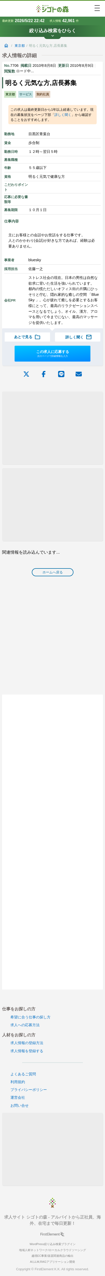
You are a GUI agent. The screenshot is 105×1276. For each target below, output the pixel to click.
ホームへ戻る (52, 572)
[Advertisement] (52, 427)
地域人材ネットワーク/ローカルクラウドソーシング (52, 1250)
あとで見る (27, 337)
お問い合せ (19, 1105)
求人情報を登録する (26, 1051)
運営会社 (17, 1097)
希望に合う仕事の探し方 (30, 1017)
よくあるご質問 (23, 1074)
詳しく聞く (62, 115)
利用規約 (17, 1082)
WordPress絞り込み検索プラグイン (52, 1244)
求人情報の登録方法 (26, 1043)
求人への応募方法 (25, 1025)
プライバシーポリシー (28, 1090)
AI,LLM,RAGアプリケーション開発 (52, 1261)
